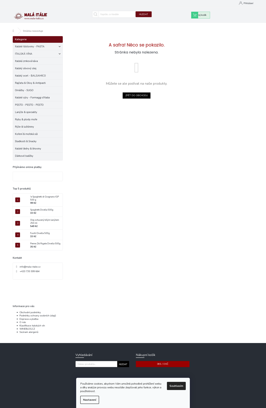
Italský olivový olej (26, 65)
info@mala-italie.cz (30, 263)
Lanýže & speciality (26, 109)
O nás (23, 319)
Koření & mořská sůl (26, 130)
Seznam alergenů (29, 329)
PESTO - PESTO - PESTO (29, 101)
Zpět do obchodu (136, 92)
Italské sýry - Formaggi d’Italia (32, 94)
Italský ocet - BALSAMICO (30, 72)
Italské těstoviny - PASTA (38, 44)
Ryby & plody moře (26, 116)
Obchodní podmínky (129, 3)
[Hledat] (122, 14)
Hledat (143, 14)
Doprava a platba (29, 315)
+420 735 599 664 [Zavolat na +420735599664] (30, 268)
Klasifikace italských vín (32, 322)
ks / (162, 361)
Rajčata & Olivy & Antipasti (30, 79)
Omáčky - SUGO (24, 87)
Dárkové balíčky (24, 152)
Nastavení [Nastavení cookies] (89, 400)
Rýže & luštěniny (25, 123)
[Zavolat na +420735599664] (37, 3)
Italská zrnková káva (27, 58)
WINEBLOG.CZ (27, 325)
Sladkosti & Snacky (26, 138)
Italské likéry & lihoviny (28, 145)
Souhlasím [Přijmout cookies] (176, 386)
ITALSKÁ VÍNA (38, 51)
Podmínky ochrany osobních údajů (38, 312)
